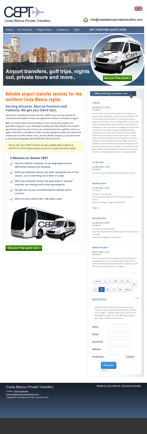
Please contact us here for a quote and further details (51, 148)
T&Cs (77, 29)
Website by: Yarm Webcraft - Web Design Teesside (119, 386)
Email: (95, 334)
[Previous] (97, 281)
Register (109, 365)
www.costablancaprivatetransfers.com (22, 394)
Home (9, 29)
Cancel (104, 370)
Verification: (98, 357)
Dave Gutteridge (21, 391)
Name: (95, 327)
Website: (96, 349)
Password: (97, 342)
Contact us (63, 29)
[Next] (128, 289)
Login (137, 298)
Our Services (25, 29)
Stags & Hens (44, 29)
